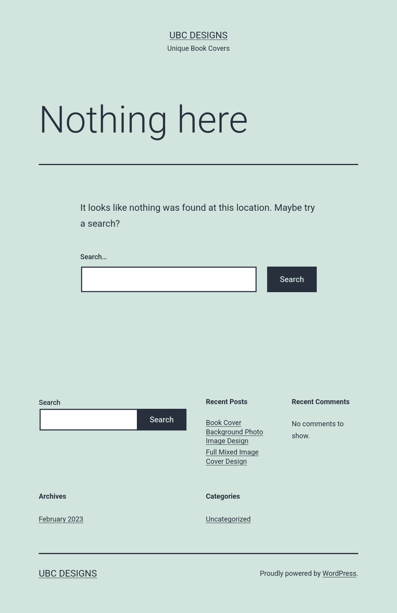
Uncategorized (228, 519)
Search (49, 402)
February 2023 (61, 519)
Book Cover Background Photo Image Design (234, 431)
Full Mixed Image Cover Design (232, 456)
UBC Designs (198, 35)
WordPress (339, 573)
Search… (93, 257)
